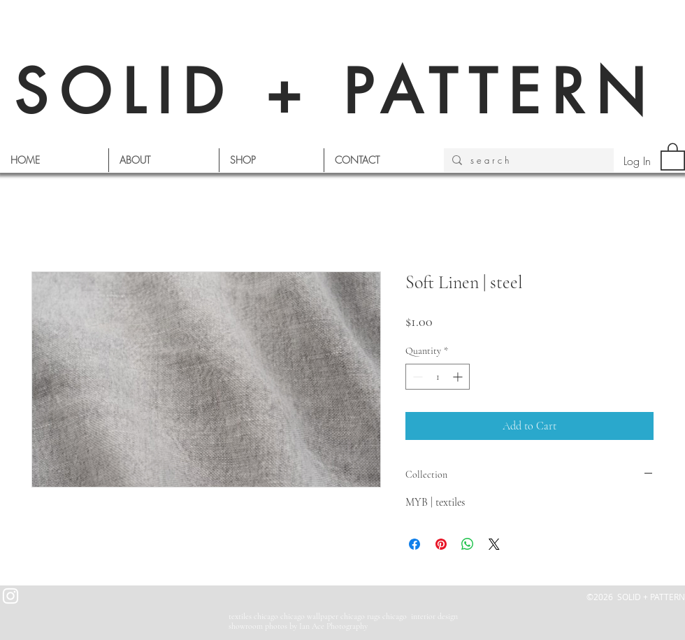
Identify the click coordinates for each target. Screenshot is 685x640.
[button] (673, 156)
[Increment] (459, 376)
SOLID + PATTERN (335, 92)
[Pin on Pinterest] (441, 544)
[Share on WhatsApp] (467, 544)
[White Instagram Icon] (10, 595)
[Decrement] (416, 376)
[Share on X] (494, 544)
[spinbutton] (437, 376)
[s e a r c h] (527, 160)
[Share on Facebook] (414, 544)
